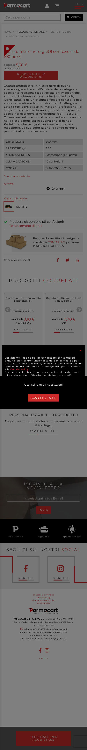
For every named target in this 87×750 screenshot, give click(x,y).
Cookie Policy (19, 369)
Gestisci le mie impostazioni (43, 384)
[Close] (81, 350)
